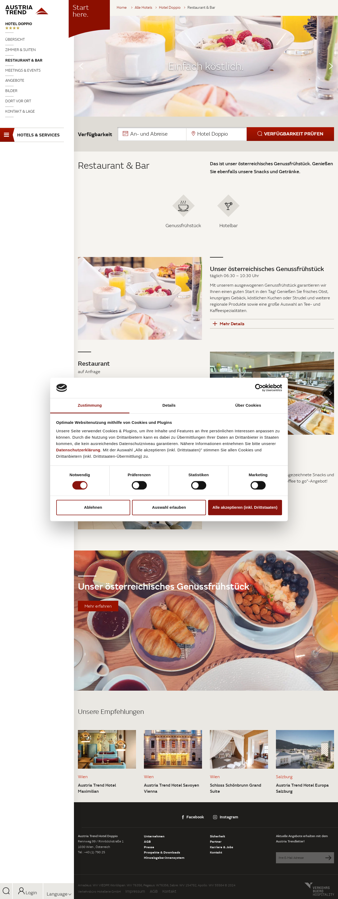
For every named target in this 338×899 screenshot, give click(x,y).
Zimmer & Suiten (20, 49)
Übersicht (15, 39)
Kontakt (216, 852)
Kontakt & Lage (20, 111)
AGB (147, 841)
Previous (81, 66)
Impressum (135, 891)
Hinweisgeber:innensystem (164, 857)
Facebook (193, 817)
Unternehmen (154, 836)
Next (331, 66)
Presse (149, 847)
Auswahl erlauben (169, 507)
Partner (216, 841)
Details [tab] (169, 405)
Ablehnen (93, 507)
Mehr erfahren (98, 606)
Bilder (11, 90)
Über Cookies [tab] (248, 405)
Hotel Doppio (18, 23)
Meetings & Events (23, 70)
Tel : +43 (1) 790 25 (91, 852)
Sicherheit (217, 836)
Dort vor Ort (18, 101)
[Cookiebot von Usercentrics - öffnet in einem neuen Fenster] (259, 388)
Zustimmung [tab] (90, 405)
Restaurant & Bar (24, 60)
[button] (226, 134)
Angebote (14, 80)
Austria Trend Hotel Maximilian (97, 788)
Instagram (225, 817)
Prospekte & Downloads (162, 852)
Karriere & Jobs (221, 847)
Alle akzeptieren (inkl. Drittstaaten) (245, 507)
